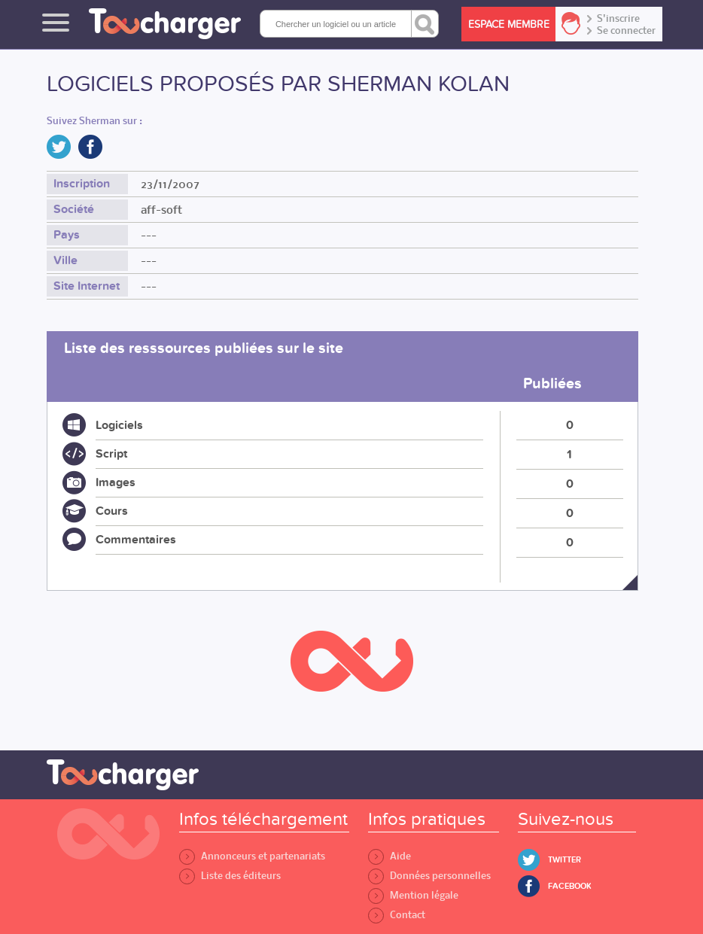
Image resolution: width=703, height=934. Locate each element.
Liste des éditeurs (230, 876)
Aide (389, 856)
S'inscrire (618, 19)
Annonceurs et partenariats (252, 856)
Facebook (570, 886)
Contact (396, 915)
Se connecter (626, 31)
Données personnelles (429, 876)
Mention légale (413, 895)
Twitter (564, 860)
